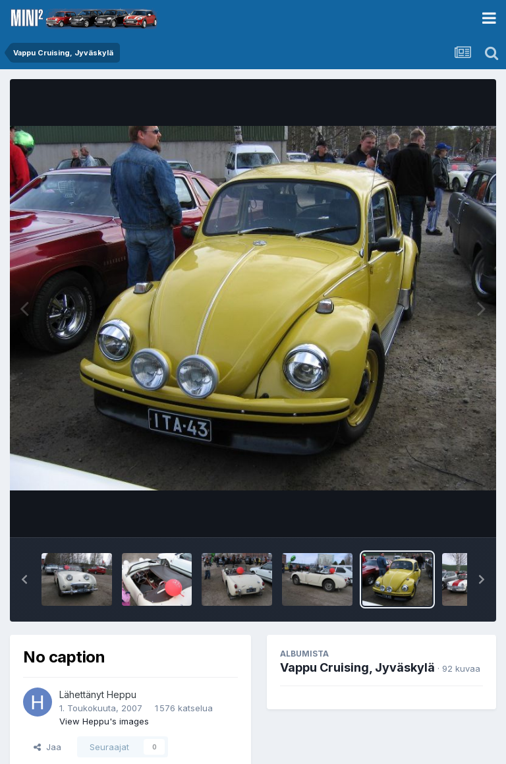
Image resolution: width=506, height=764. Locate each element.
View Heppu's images (104, 721)
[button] (24, 579)
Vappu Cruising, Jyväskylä (357, 667)
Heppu (121, 694)
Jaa (47, 747)
